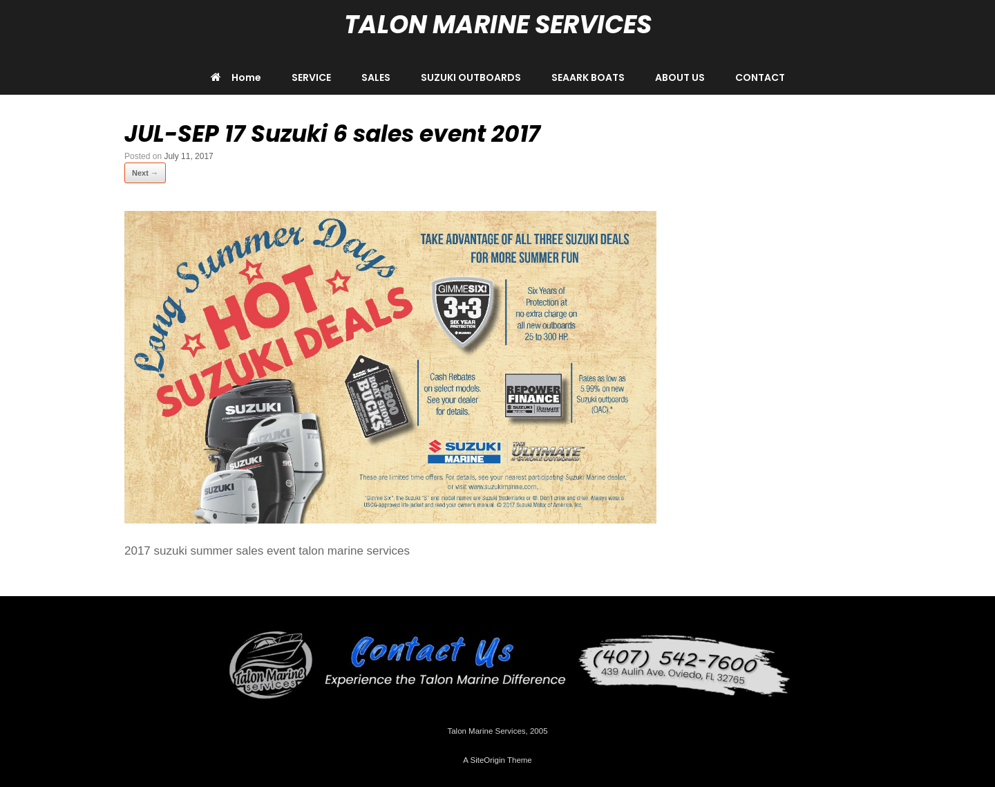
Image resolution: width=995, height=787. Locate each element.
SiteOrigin (487, 760)
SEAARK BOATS (588, 77)
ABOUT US (680, 77)
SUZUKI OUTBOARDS (471, 77)
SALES (375, 77)
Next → (145, 173)
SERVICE (311, 77)
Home (236, 77)
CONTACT (760, 77)
